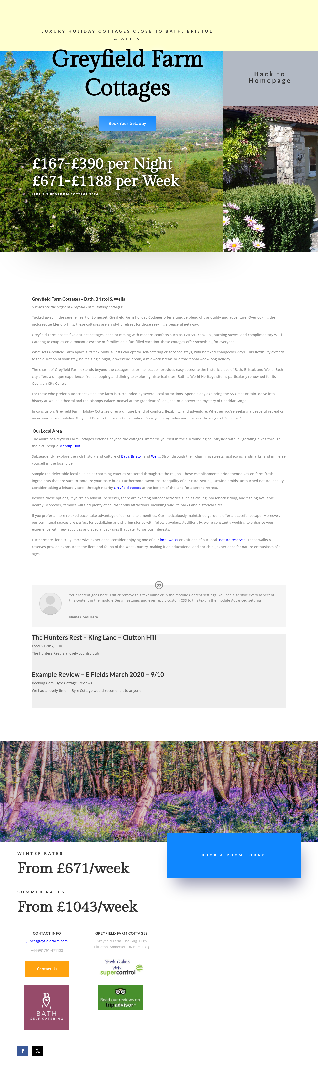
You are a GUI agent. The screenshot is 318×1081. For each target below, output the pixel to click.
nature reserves (232, 539)
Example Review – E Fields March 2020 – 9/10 (98, 674)
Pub (58, 646)
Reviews (85, 683)
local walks (169, 539)
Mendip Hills (69, 446)
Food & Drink (42, 646)
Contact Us (47, 969)
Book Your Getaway (127, 123)
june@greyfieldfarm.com (47, 941)
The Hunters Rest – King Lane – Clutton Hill (94, 637)
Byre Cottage (66, 683)
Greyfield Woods (127, 487)
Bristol (136, 456)
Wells (155, 456)
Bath (125, 456)
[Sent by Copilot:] (159, 359)
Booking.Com (43, 683)
